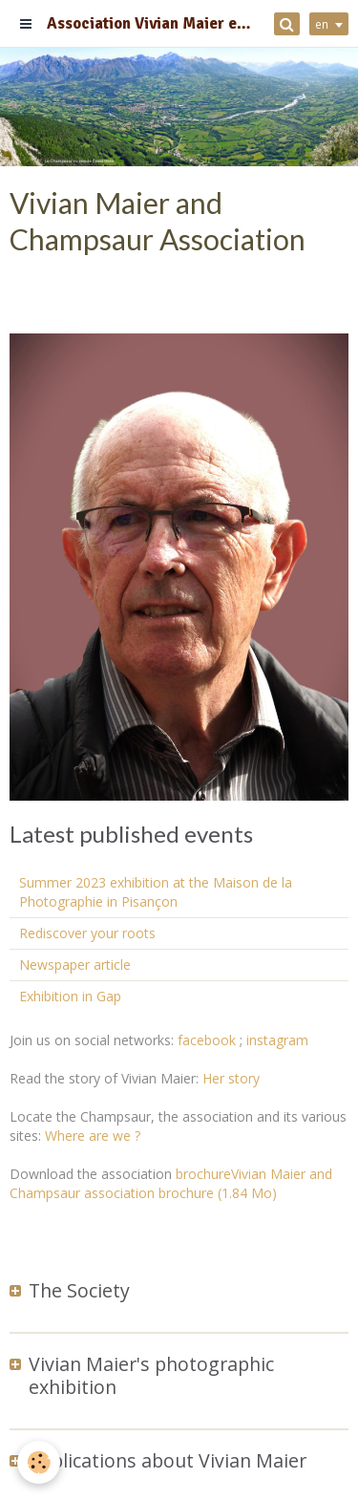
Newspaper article (75, 964)
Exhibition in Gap (70, 996)
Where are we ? (92, 1135)
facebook (207, 1040)
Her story (231, 1078)
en (321, 24)
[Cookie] (38, 1462)
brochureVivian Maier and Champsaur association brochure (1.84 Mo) (171, 1183)
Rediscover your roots (87, 933)
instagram (277, 1040)
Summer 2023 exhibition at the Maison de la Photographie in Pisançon (155, 892)
